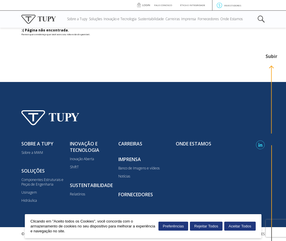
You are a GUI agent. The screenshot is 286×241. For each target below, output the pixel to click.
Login (146, 5)
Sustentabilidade (151, 19)
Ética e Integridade (192, 5)
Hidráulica (29, 200)
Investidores (229, 5)
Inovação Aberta (82, 159)
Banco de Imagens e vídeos (139, 168)
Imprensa (188, 19)
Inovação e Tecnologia (120, 19)
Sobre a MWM (32, 152)
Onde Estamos (231, 19)
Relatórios (77, 194)
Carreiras (172, 19)
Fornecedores (208, 19)
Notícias (124, 176)
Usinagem (29, 192)
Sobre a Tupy (77, 19)
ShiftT (74, 167)
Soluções (95, 19)
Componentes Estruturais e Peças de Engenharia (42, 182)
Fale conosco (163, 5)
